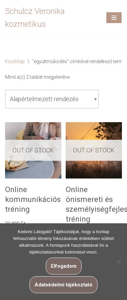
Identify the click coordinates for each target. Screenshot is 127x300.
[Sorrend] (52, 99)
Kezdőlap (15, 61)
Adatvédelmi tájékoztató (63, 285)
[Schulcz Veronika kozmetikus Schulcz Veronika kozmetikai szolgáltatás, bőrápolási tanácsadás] (50, 18)
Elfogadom (64, 266)
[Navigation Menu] (114, 17)
